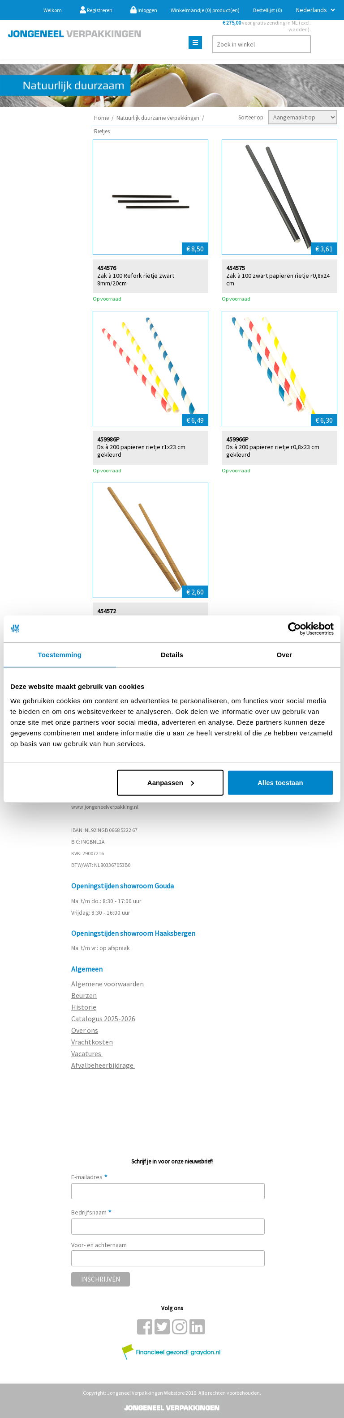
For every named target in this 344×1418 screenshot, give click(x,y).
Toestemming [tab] (60, 654)
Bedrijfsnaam (91, 1212)
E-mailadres (89, 1177)
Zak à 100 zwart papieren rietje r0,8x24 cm (278, 279)
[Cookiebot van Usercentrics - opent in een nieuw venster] (294, 629)
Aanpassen (170, 782)
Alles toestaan (280, 782)
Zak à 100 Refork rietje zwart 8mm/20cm (135, 279)
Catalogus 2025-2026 (103, 1018)
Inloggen (143, 10)
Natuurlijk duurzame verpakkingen (157, 118)
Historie (83, 1006)
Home (101, 118)
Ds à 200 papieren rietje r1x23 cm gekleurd (141, 450)
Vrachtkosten (92, 1041)
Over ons (84, 1030)
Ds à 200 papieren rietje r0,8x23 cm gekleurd (272, 450)
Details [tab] (172, 654)
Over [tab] (284, 654)
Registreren (96, 10)
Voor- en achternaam (99, 1245)
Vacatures (87, 1053)
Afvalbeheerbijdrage (103, 1065)
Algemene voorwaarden (107, 983)
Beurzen (84, 995)
